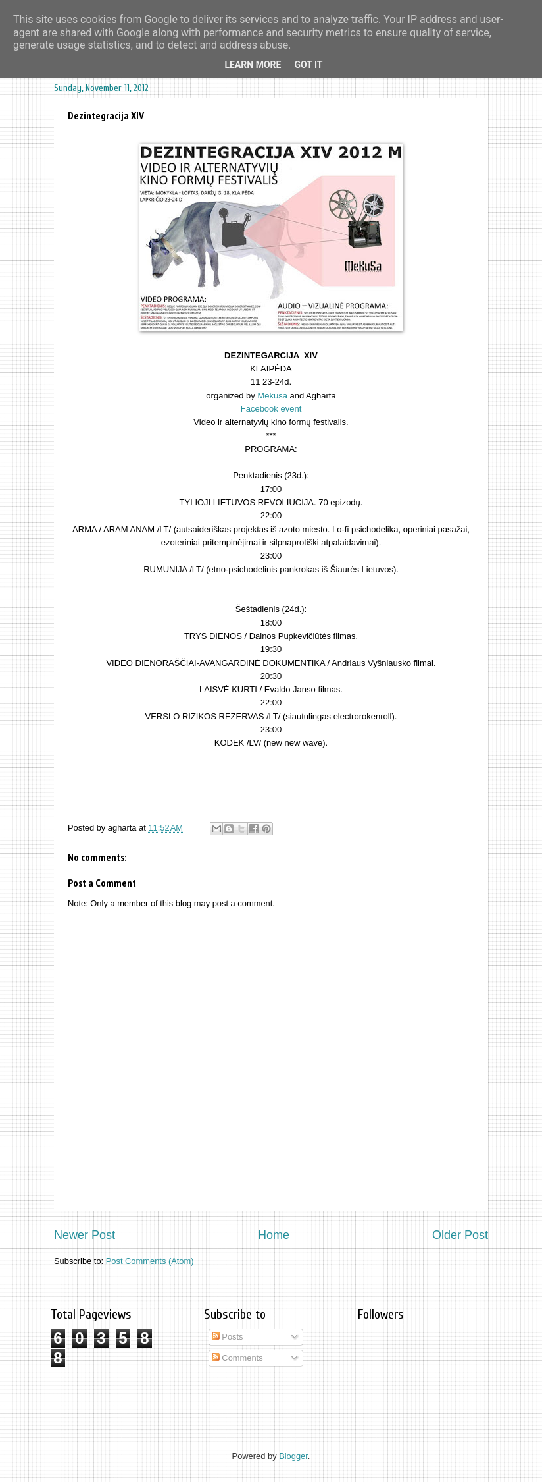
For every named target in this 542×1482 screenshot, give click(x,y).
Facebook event (271, 409)
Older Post (460, 1235)
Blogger (293, 1456)
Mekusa (272, 395)
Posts (227, 1337)
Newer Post (84, 1235)
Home (273, 1235)
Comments (237, 1358)
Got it (308, 64)
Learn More (252, 64)
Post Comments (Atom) (150, 1261)
